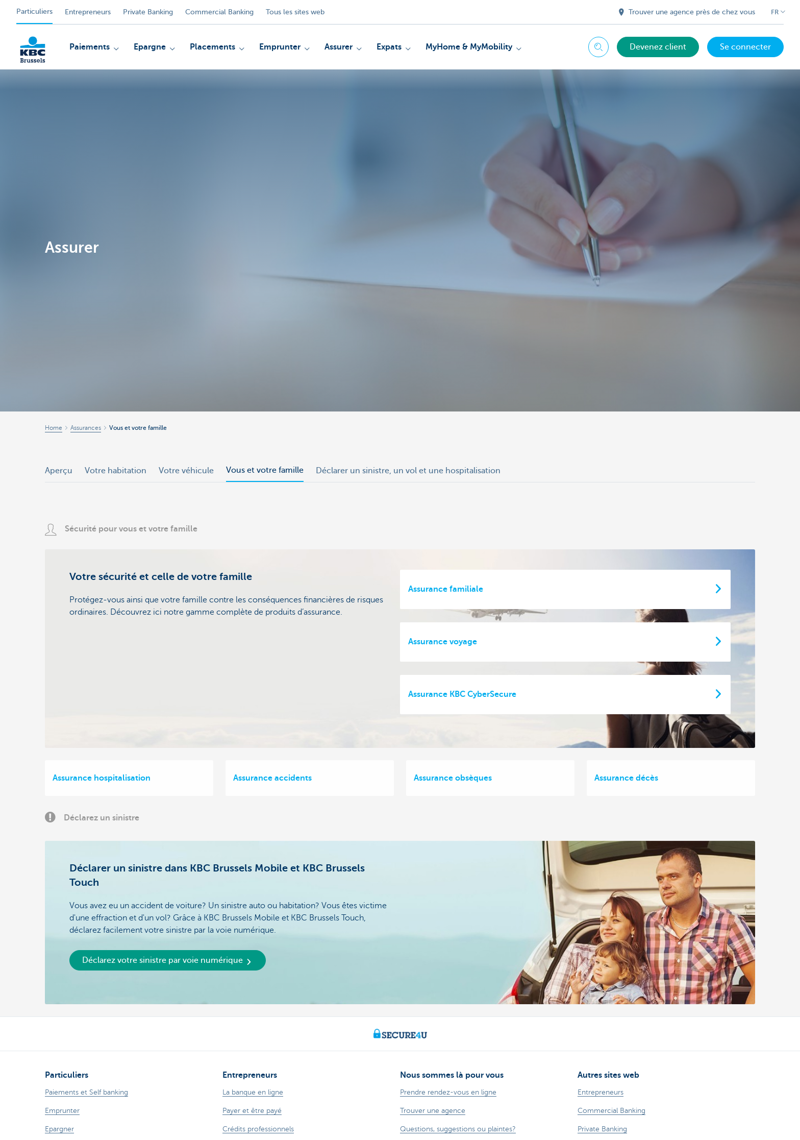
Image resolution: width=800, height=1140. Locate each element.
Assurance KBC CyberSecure (462, 694)
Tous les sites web (295, 12)
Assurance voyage (442, 641)
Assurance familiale (445, 589)
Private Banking (148, 12)
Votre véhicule (186, 470)
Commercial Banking (219, 12)
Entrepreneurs (88, 12)
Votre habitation (115, 470)
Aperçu (58, 470)
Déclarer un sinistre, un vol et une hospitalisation (408, 470)
